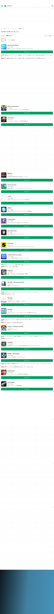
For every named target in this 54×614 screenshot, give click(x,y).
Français (17, 581)
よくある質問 (21, 559)
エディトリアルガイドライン (6, 565)
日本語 (33, 581)
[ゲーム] (8, 28)
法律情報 (38, 558)
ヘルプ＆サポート (5, 561)
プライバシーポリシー (41, 561)
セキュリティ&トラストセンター (6, 558)
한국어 (2, 583)
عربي (2, 581)
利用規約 (38, 559)
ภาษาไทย (29, 583)
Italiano (29, 581)
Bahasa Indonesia (24, 581)
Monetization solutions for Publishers (24, 557)
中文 (7, 585)
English (9, 581)
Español (13, 581)
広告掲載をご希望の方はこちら (24, 564)
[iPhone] (5, 28)
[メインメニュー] (2, 6)
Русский (20, 583)
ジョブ (2, 563)
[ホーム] (1, 28)
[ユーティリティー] (14, 28)
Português (15, 583)
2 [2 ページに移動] (6, 394)
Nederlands (7, 583)
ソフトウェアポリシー (23, 561)
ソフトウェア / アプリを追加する (6, 569)
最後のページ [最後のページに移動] (48, 394)
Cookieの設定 (39, 565)
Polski (11, 583)
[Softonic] (8, 6)
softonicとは (3, 556)
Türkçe (32, 583)
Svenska (24, 583)
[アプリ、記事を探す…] (52, 6)
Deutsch (5, 581)
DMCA (37, 556)
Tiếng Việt (3, 585)
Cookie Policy (39, 563)
